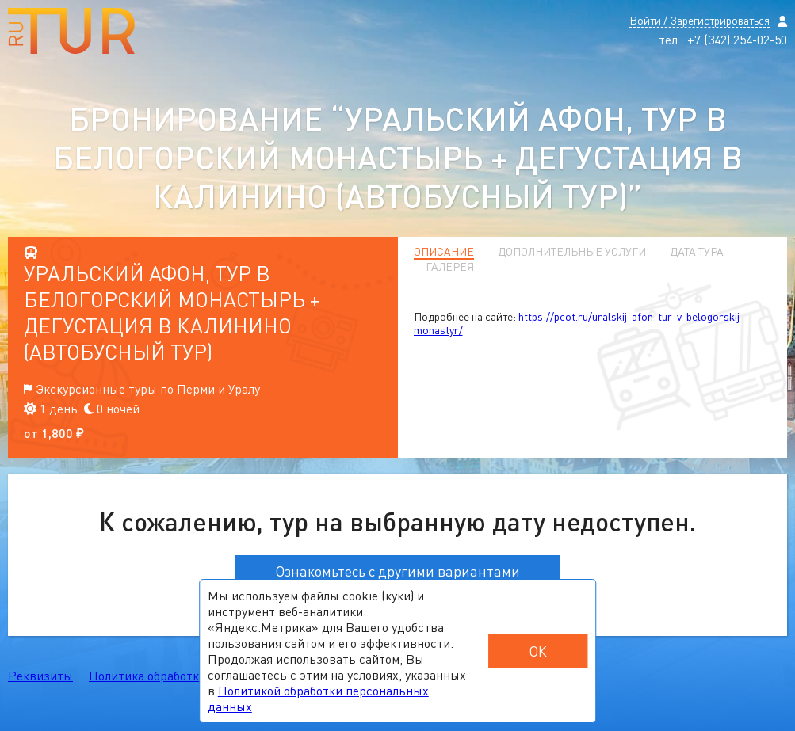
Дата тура (697, 252)
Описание (444, 252)
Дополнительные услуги (572, 252)
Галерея (450, 267)
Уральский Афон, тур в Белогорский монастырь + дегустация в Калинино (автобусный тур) (172, 312)
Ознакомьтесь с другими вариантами (397, 571)
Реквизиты (40, 675)
